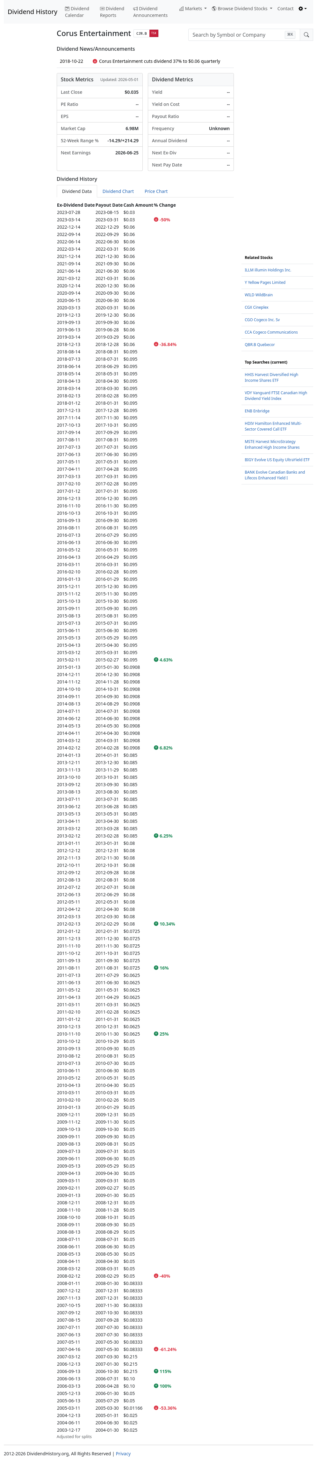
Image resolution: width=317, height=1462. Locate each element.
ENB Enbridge (257, 411)
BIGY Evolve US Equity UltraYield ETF (277, 459)
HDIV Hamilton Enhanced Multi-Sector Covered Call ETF (273, 426)
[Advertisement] (26, 141)
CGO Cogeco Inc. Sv (262, 319)
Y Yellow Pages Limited (265, 282)
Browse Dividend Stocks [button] (240, 8)
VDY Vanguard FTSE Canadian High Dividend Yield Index (276, 395)
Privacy (123, 1454)
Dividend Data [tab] (77, 191)
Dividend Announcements (150, 11)
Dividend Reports (112, 11)
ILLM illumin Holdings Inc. (268, 270)
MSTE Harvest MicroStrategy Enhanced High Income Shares (272, 444)
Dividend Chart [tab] (118, 191)
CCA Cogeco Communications (271, 332)
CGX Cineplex (256, 307)
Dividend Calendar (77, 11)
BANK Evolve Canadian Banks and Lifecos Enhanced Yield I (275, 475)
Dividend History (32, 11)
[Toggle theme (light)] (302, 8)
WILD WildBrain (259, 295)
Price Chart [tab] (156, 191)
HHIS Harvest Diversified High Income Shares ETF (271, 377)
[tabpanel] (145, 820)
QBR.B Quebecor (260, 344)
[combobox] (244, 35)
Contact (285, 8)
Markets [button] (191, 8)
